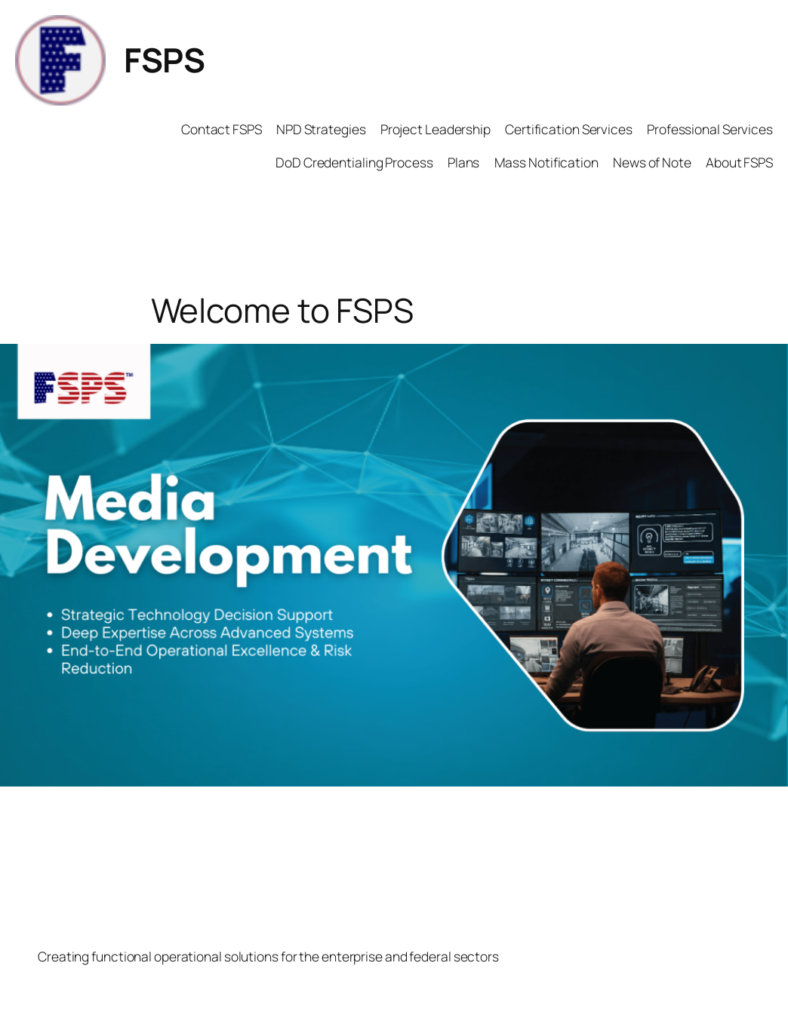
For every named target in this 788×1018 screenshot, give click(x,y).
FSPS (164, 59)
